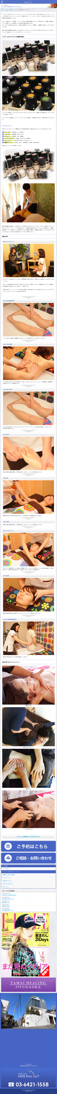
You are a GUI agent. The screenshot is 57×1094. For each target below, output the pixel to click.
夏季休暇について (6, 902)
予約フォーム (5, 887)
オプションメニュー (7, 877)
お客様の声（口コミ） (7, 881)
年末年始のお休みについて (8, 898)
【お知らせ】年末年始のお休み (9, 895)
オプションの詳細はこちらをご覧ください (28, 836)
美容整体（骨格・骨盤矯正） (9, 874)
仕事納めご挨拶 (5, 906)
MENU (2, 2)
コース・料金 (5, 868)
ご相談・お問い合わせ (7, 884)
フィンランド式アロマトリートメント (11, 871)
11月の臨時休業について (7, 910)
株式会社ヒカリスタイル (30, 1090)
